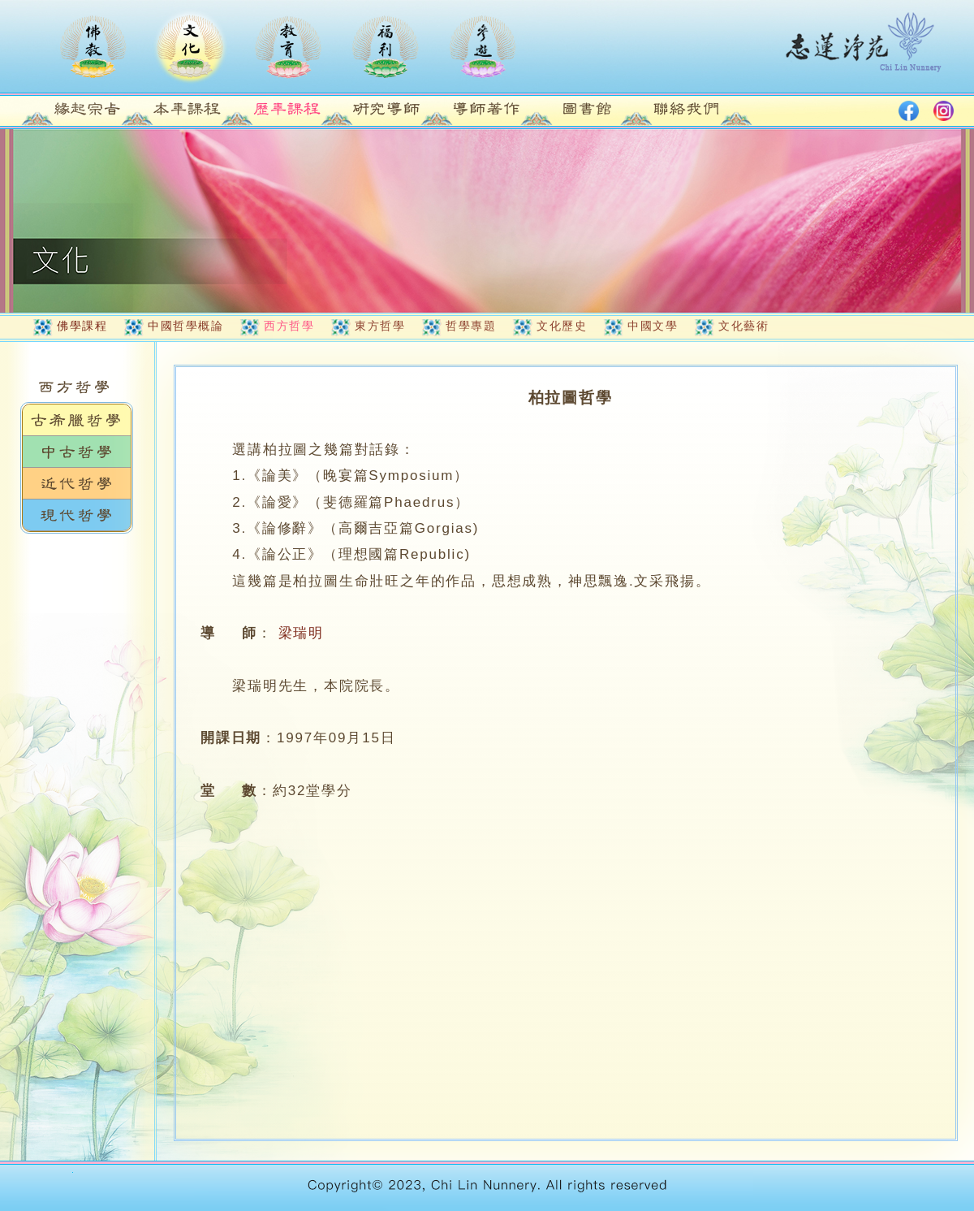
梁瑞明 (301, 633)
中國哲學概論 (185, 325)
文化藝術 (743, 325)
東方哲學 (380, 325)
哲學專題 (471, 325)
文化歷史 (562, 325)
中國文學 (652, 325)
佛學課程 (82, 325)
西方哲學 (289, 325)
